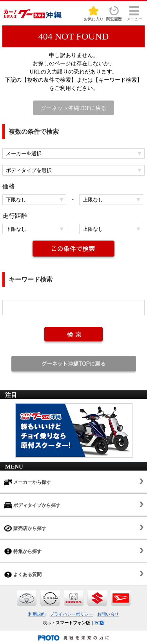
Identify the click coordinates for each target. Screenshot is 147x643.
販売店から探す (25, 528)
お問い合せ (108, 614)
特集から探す (23, 551)
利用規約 (36, 614)
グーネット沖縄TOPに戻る (73, 108)
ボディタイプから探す (32, 505)
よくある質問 (23, 574)
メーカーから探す (27, 482)
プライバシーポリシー (71, 614)
